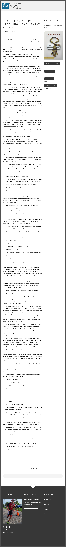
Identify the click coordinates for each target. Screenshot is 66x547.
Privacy (35, 541)
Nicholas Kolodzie (15, 4)
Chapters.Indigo (52, 63)
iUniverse (49, 71)
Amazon (49, 78)
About (36, 4)
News (30, 4)
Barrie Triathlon (9, 528)
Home (25, 4)
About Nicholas (31, 507)
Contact (48, 4)
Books (42, 4)
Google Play (50, 85)
